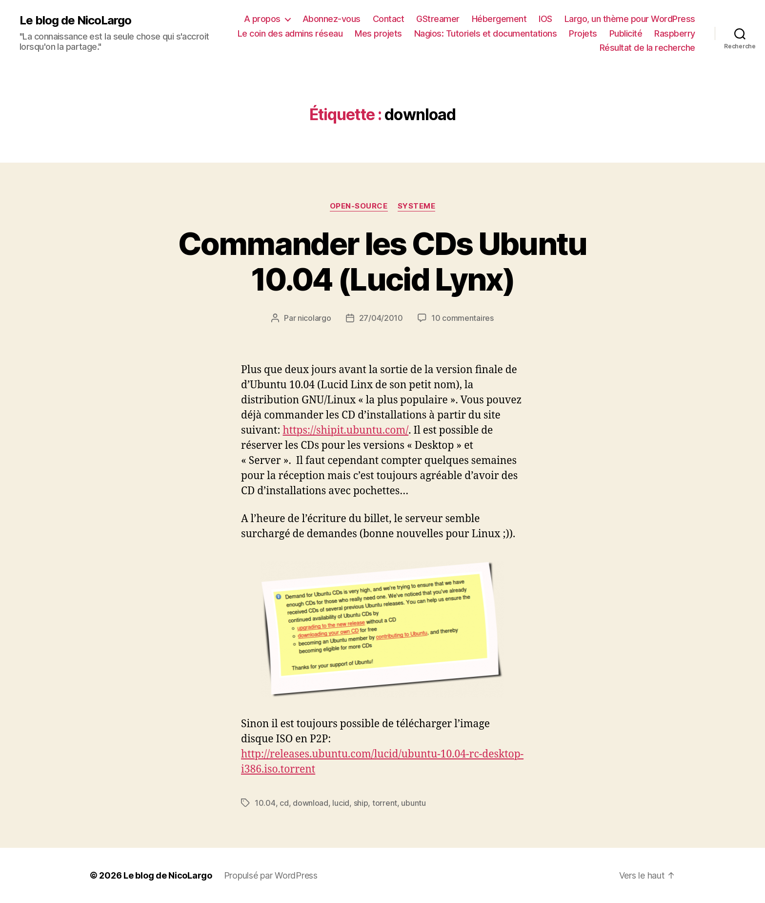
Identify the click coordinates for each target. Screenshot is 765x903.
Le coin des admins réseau (290, 33)
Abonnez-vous (331, 19)
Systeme (417, 206)
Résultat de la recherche (647, 47)
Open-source (359, 206)
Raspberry (674, 33)
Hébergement (499, 19)
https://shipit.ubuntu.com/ (345, 430)
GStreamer (438, 19)
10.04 (265, 803)
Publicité (626, 33)
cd (284, 803)
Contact (388, 19)
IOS (545, 19)
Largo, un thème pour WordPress (629, 19)
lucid (340, 803)
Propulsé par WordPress (271, 875)
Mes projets (378, 33)
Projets (583, 33)
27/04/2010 (381, 318)
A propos (262, 19)
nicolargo (314, 318)
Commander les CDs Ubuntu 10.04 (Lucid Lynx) (382, 261)
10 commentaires (462, 318)
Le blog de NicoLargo (75, 20)
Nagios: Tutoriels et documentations (485, 33)
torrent (384, 803)
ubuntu (413, 803)
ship (361, 803)
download (310, 803)
